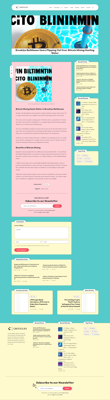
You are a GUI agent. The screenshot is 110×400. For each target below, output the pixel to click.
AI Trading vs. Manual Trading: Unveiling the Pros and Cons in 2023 (89, 104)
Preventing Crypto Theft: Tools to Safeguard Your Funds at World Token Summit (70, 303)
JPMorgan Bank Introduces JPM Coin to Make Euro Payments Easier (39, 303)
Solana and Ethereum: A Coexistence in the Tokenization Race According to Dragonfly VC (26, 266)
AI (61, 7)
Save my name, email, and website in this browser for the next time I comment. (33, 245)
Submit (57, 206)
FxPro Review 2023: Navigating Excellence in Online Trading (88, 112)
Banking (77, 7)
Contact (88, 7)
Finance (66, 7)
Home (50, 7)
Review (83, 7)
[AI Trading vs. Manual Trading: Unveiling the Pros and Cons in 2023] (78, 104)
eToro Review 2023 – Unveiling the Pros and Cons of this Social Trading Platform (89, 139)
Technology (57, 7)
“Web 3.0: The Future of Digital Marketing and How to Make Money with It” (26, 277)
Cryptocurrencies (44, 188)
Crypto (71, 7)
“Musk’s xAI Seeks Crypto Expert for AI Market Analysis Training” (55, 277)
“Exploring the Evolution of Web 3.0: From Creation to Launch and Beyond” (55, 266)
